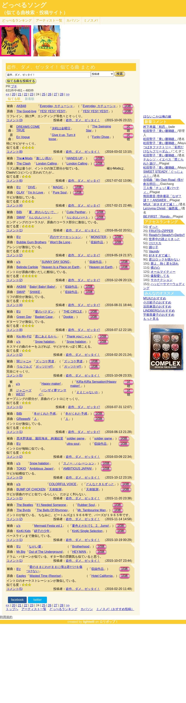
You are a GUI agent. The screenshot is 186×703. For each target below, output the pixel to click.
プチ (14, 86)
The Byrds (24, 510)
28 (61, 94)
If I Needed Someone (51, 505)
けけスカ (155, 243)
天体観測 (55, 489)
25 (44, 94)
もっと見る (151, 318)
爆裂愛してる (160, 275)
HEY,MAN (79, 551)
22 (25, 94)
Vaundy (154, 251)
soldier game (76, 438)
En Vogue (23, 137)
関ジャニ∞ (24, 361)
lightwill (89, 621)
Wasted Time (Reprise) (45, 575)
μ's (18, 261)
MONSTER (98, 237)
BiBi (19, 212)
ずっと (153, 227)
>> (68, 94)
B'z (19, 187)
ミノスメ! (91, 20)
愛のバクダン (44, 311)
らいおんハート (40, 217)
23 (31, 94)
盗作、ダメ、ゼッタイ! (84, 180)
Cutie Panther (76, 212)
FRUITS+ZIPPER (161, 231)
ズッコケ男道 (45, 361)
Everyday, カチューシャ (56, 106)
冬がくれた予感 (45, 413)
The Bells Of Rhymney (52, 510)
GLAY (21, 192)
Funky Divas (100, 137)
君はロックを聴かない (164, 259)
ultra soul (73, 443)
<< (8, 94)
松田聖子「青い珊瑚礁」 (160, 131)
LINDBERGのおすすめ (159, 310)
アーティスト (49, 20)
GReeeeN (23, 418)
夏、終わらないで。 (43, 212)
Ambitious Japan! (42, 468)
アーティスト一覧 (33, 609)
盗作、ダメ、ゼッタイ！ (83, 120)
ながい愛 (35, 546)
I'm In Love (35, 192)
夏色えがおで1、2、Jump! (90, 525)
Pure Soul (60, 192)
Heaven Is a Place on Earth (61, 267)
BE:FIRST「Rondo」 (158, 216)
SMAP (21, 217)
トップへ (12, 609)
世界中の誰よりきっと (164, 239)
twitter (37, 599)
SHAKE (35, 292)
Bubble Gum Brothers (31, 242)
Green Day (24, 316)
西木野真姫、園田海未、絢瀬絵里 (40, 438)
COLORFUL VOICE (62, 484)
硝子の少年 (42, 531)
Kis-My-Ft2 (24, 336)
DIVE (31, 187)
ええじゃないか (87, 392)
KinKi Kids (24, 531)
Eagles (21, 575)
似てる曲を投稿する (21, 81)
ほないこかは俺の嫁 (157, 116)
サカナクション (161, 280)
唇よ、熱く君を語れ (165, 263)
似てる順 (14, 98)
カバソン (73, 20)
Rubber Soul (86, 505)
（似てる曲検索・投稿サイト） (35, 12)
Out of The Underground (45, 551)
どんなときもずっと (100, 484)
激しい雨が (44, 158)
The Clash (24, 163)
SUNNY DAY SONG (55, 261)
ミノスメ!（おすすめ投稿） (115, 609)
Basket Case (44, 316)
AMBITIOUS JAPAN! (77, 468)
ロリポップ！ (109, 621)
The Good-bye (26, 111)
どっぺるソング (24, 5)
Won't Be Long (60, 242)
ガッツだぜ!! (44, 366)
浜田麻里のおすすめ (157, 306)
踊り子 (153, 247)
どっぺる (17, 20)
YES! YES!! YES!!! (52, 111)
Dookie (68, 316)
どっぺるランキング (63, 609)
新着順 (29, 98)
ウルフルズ (24, 366)
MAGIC (58, 187)
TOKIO (21, 468)
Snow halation (45, 341)
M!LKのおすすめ (154, 298)
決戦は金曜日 (61, 128)
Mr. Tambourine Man (91, 510)
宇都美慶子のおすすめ (158, 314)
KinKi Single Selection (87, 531)
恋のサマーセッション (65, 237)
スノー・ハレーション (78, 463)
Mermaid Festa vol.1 (48, 525)
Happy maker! (51, 383)
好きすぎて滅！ (160, 255)
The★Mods (25, 158)
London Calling (46, 163)
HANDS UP (75, 158)
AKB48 (21, 106)
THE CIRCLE (72, 311)
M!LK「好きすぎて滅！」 (160, 204)
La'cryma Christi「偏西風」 (162, 208)
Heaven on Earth (101, 267)
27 (55, 94)
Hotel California (101, 575)
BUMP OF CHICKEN (31, 489)
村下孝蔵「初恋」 (155, 126)
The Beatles (25, 505)
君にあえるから (46, 336)
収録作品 (97, 242)
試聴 (128, 106)
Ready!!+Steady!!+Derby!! (167, 235)
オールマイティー (163, 271)
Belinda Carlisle (27, 267)
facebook (17, 599)
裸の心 (155, 267)
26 (49, 94)
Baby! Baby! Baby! (42, 286)
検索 (120, 73)
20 (13, 94)
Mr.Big (21, 551)
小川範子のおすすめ (157, 302)
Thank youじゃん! (79, 336)
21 (19, 94)
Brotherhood (80, 546)
